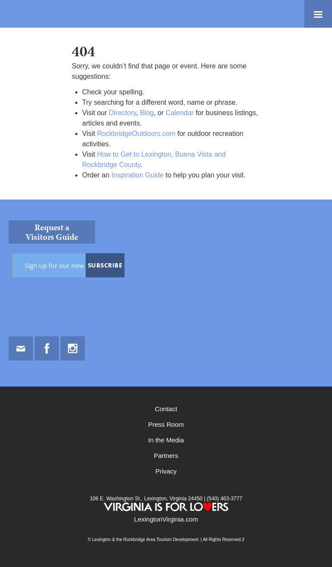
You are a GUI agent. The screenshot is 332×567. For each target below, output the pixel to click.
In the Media (166, 440)
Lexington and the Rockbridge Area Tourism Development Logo (37, 14)
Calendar (180, 112)
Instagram (73, 348)
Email (21, 348)
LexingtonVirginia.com (166, 519)
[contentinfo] (166, 383)
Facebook (47, 348)
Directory (122, 112)
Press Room (166, 424)
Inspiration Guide (138, 175)
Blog (147, 112)
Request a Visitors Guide (52, 232)
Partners (166, 455)
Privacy (165, 471)
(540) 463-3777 (223, 499)
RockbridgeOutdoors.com (136, 133)
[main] (166, 114)
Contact (166, 408)
